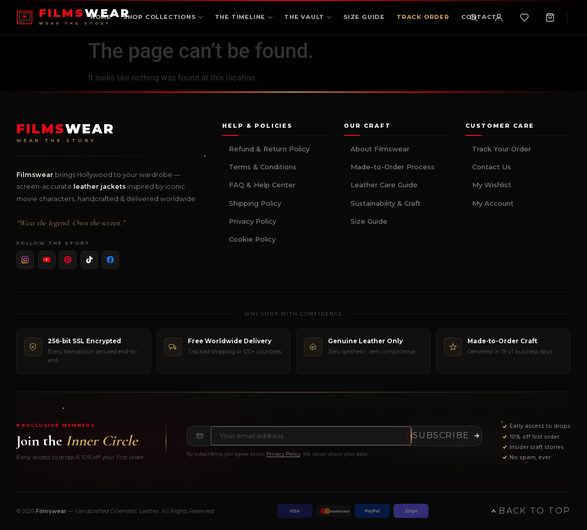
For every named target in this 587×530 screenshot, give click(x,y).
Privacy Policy (252, 221)
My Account (493, 203)
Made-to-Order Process (392, 167)
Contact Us (491, 167)
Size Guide (368, 221)
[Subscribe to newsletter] (446, 435)
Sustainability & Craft (385, 203)
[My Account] (498, 17)
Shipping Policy (255, 203)
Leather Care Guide (384, 185)
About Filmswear (379, 149)
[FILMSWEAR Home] (73, 17)
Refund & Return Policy (269, 149)
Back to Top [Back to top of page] (531, 511)
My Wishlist (491, 185)
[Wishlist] (524, 17)
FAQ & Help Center (262, 185)
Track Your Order (501, 149)
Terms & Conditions (263, 167)
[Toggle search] (473, 17)
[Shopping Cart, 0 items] (550, 17)
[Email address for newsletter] (311, 435)
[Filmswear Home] (65, 133)
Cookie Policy (252, 239)
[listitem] (25, 259)
